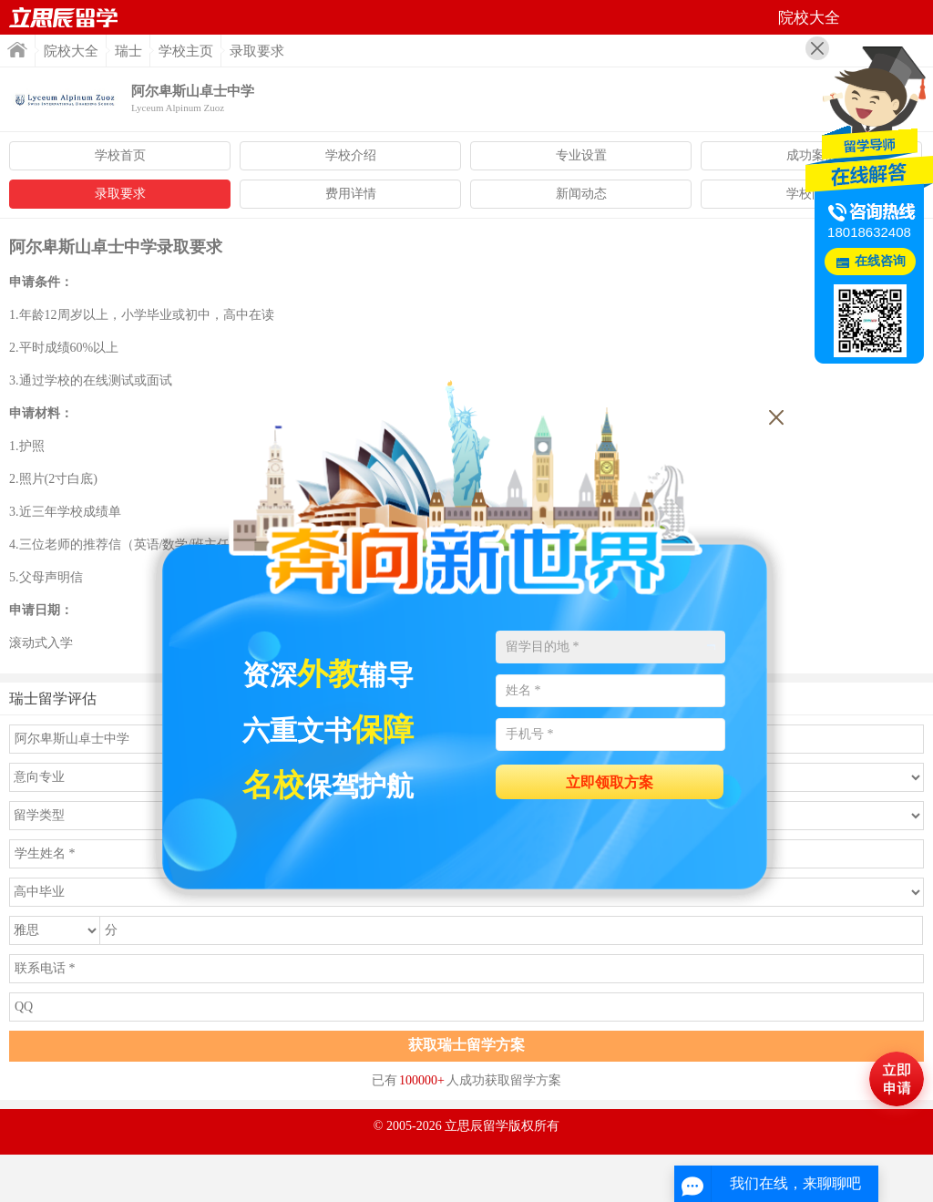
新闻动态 (581, 193)
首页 (63, 17)
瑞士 (128, 51)
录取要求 (120, 193)
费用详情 (350, 193)
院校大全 (71, 51)
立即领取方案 (609, 782)
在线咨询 (880, 261)
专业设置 (581, 155)
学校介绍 (350, 155)
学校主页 (186, 51)
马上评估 (896, 1079)
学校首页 (120, 155)
